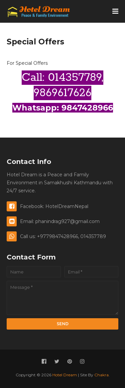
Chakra (101, 374)
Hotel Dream (64, 374)
